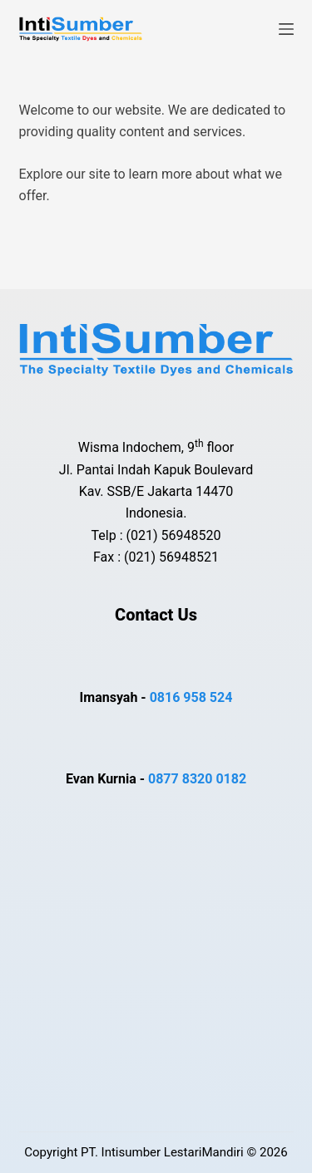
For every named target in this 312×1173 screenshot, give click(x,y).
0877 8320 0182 (197, 779)
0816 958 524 (191, 697)
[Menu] (286, 29)
